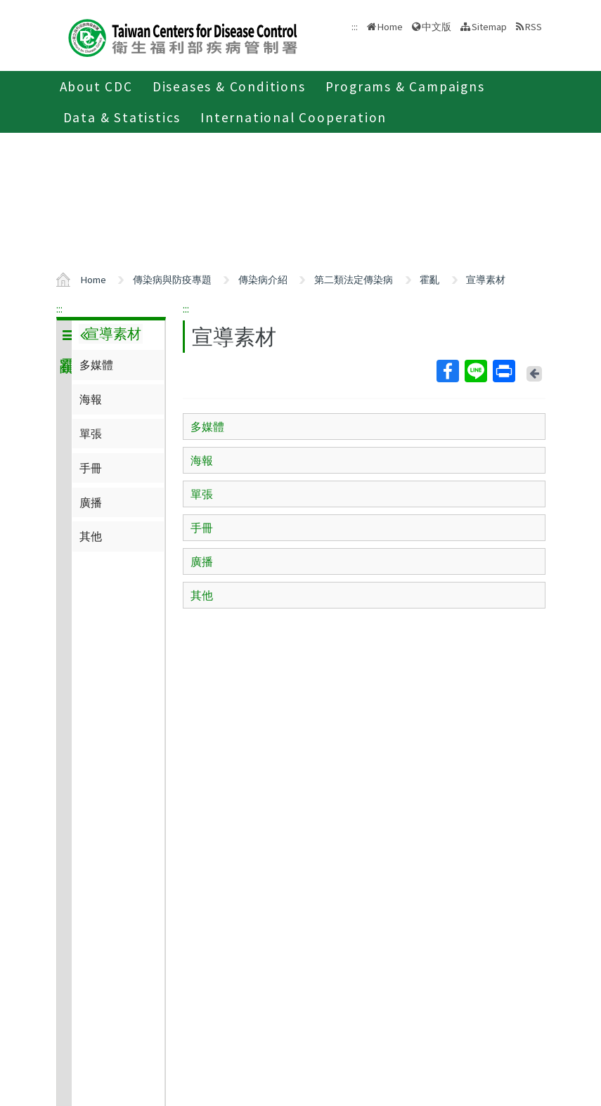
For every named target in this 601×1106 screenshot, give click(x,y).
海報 (90, 399)
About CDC (96, 86)
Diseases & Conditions (229, 86)
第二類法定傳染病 (353, 279)
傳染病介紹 (262, 279)
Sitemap (489, 26)
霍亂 (429, 279)
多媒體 (96, 365)
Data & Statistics (122, 117)
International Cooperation (293, 117)
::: (59, 308)
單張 (90, 434)
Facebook (447, 371)
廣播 (90, 502)
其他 (90, 536)
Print (503, 371)
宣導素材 (485, 279)
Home (390, 26)
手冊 (90, 468)
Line (475, 371)
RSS (533, 26)
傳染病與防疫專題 (172, 279)
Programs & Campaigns (405, 86)
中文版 (436, 26)
